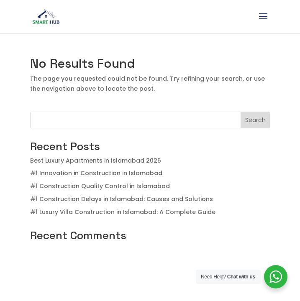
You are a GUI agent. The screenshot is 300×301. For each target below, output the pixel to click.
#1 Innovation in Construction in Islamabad (96, 173)
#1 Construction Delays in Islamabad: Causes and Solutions (121, 199)
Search (255, 120)
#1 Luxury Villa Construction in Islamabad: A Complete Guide (122, 212)
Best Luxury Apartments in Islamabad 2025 (95, 160)
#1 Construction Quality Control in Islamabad (100, 186)
